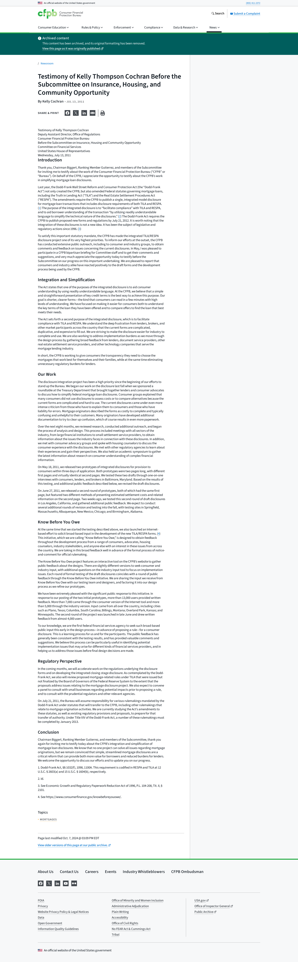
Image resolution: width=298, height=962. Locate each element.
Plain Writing (120, 912)
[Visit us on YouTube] (66, 883)
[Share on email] (92, 112)
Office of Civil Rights (125, 923)
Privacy (43, 906)
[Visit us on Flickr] (74, 883)
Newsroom (47, 63)
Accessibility (120, 917)
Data (41, 917)
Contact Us (69, 871)
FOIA (41, 900)
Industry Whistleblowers (144, 871)
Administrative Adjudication (130, 906)
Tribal (115, 934)
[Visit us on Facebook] (41, 883)
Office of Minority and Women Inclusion (137, 900)
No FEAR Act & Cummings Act (131, 929)
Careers (91, 871)
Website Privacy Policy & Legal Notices (63, 912)
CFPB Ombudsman (187, 871)
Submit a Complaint (245, 13)
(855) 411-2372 (253, 3)
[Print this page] (102, 113)
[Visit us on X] (49, 883)
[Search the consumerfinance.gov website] (217, 13)
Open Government (50, 923)
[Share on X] (76, 112)
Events (110, 871)
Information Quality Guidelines (58, 929)
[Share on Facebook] (67, 112)
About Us (45, 871)
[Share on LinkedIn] (84, 112)
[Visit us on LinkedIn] (57, 883)
